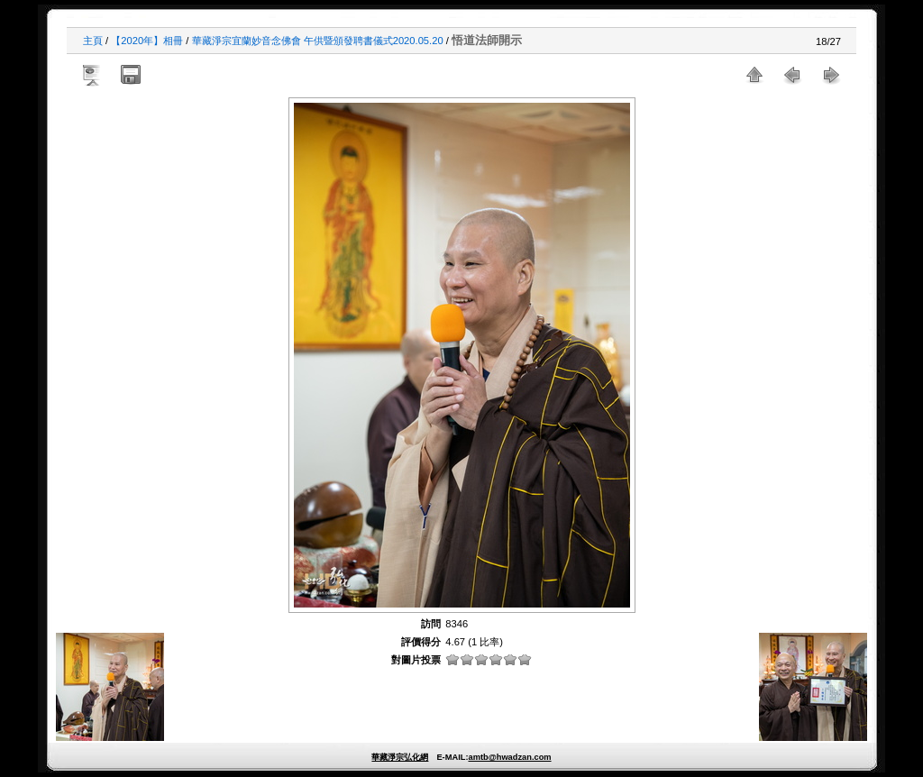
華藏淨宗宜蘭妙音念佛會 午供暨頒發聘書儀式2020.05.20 (317, 40)
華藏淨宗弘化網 (399, 757)
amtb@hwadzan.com (509, 757)
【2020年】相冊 (147, 40)
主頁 (93, 40)
